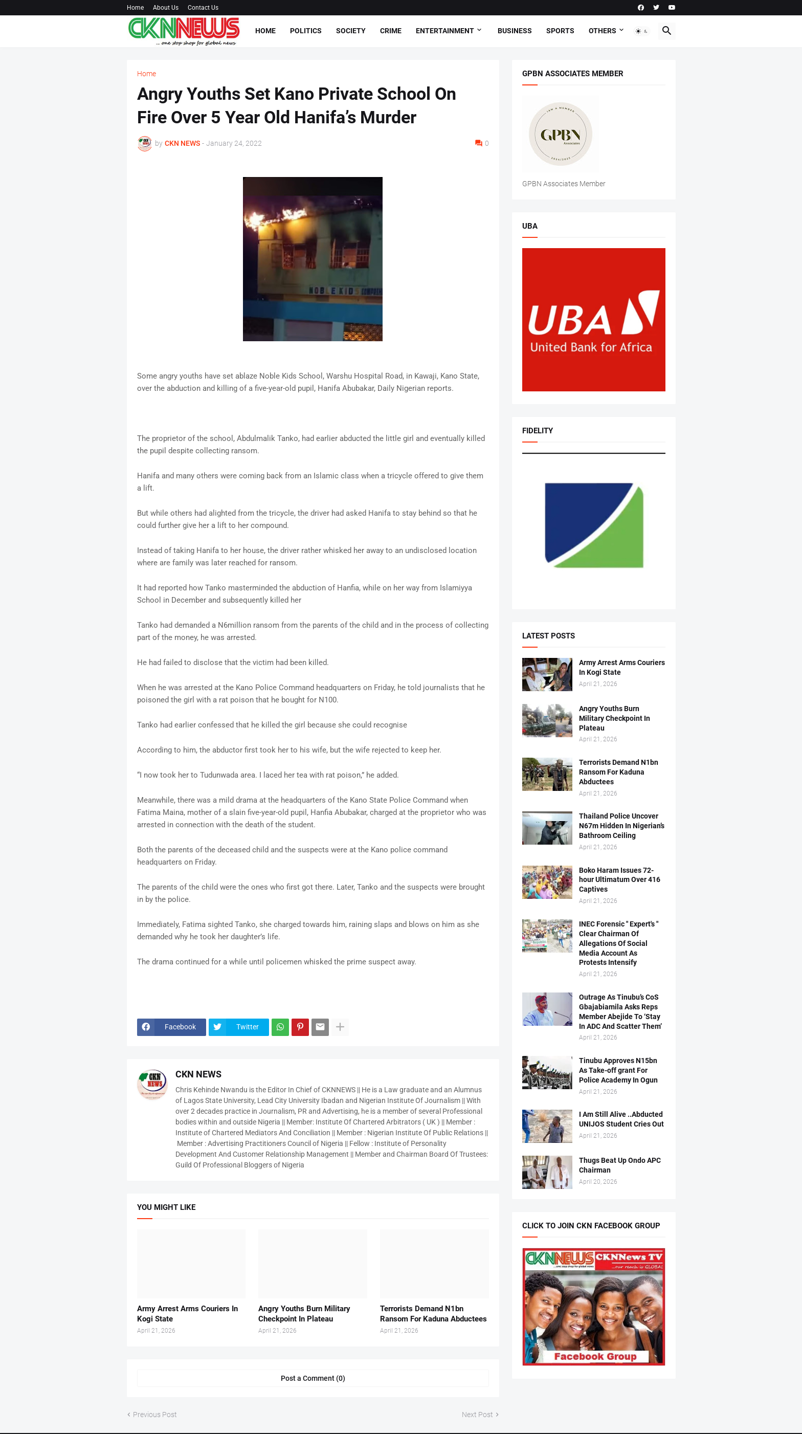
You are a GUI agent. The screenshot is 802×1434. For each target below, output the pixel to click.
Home (135, 7)
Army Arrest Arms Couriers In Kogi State (187, 1313)
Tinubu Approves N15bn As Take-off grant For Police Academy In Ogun (618, 1070)
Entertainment (445, 31)
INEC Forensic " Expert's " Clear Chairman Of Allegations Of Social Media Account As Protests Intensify (618, 943)
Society (351, 31)
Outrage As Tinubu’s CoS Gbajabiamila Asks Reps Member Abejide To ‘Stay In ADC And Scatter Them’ (620, 1011)
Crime (391, 31)
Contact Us (203, 7)
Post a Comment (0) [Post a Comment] (313, 1378)
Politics (306, 31)
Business (515, 31)
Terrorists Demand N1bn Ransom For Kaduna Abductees (433, 1313)
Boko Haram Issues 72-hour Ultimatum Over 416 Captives (619, 880)
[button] (642, 31)
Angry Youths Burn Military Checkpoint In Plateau (304, 1313)
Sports (560, 31)
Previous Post (155, 1414)
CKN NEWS (198, 1074)
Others (602, 31)
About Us (166, 7)
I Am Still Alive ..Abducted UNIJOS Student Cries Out (621, 1119)
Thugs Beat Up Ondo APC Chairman (620, 1165)
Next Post (477, 1414)
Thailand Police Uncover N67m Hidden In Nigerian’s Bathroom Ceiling (621, 826)
